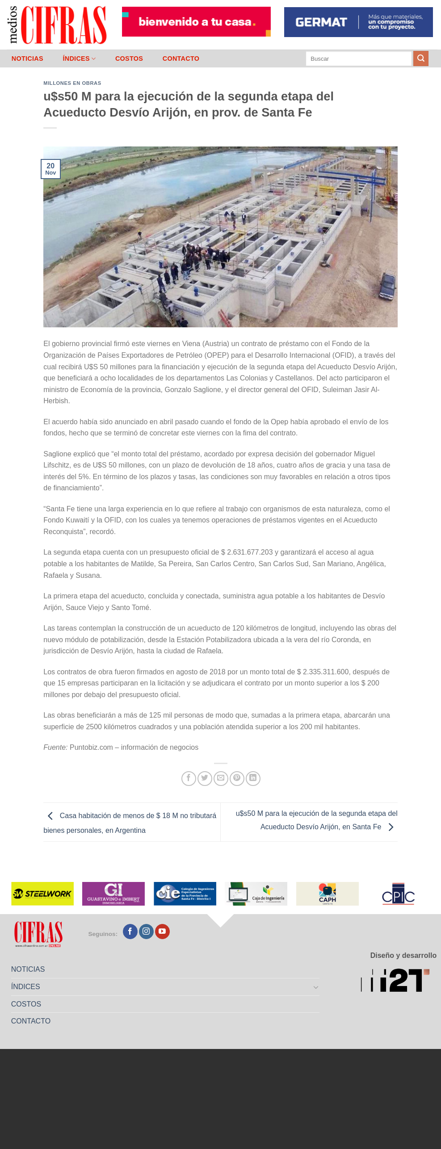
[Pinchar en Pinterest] (237, 778)
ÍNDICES (79, 58)
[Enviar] (420, 58)
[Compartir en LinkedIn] (253, 778)
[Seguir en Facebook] (130, 931)
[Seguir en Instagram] (146, 931)
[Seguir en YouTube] (162, 931)
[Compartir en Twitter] (204, 778)
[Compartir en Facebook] (188, 778)
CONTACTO (181, 58)
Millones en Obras (72, 83)
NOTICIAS (27, 58)
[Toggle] (316, 987)
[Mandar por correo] (221, 778)
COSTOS (129, 58)
